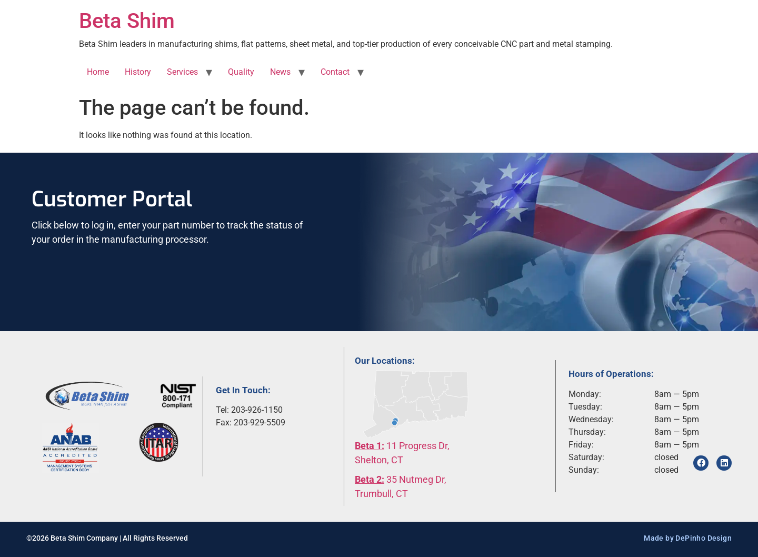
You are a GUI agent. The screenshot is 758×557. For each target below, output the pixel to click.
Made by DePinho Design (688, 538)
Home (98, 72)
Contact (335, 72)
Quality (241, 72)
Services (182, 72)
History (138, 72)
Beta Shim (127, 20)
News (280, 72)
